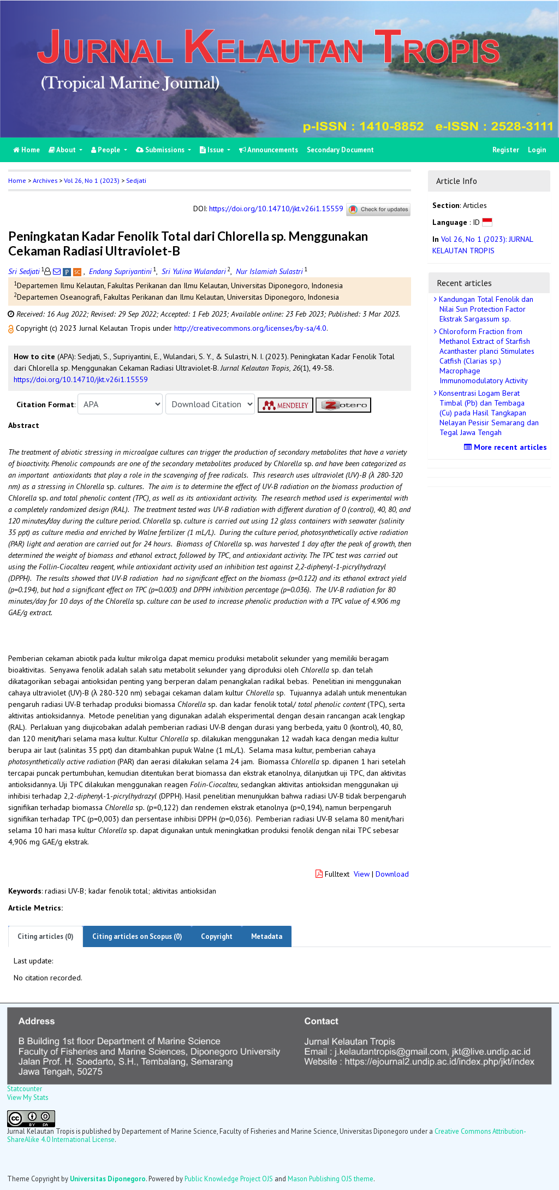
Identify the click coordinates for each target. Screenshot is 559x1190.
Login (537, 149)
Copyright (217, 936)
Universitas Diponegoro (108, 1178)
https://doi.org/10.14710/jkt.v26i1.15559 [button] (81, 379)
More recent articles (507, 447)
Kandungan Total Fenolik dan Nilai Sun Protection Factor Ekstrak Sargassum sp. (485, 309)
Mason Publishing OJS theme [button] (330, 1178)
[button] (12, 328)
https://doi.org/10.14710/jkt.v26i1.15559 (276, 209)
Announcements (268, 149)
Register (505, 149)
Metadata (266, 936)
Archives (45, 180)
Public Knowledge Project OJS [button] (229, 1178)
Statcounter (24, 1088)
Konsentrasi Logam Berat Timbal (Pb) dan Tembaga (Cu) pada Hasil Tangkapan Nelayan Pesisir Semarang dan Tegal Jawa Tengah (488, 413)
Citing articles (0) (45, 936)
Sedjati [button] (136, 180)
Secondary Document (340, 149)
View (362, 874)
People (106, 149)
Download (392, 874)
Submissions (161, 149)
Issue (212, 149)
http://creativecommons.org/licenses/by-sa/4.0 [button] (250, 328)
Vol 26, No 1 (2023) (92, 180)
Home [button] (17, 180)
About (63, 149)
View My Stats (27, 1097)
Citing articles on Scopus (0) (137, 936)
